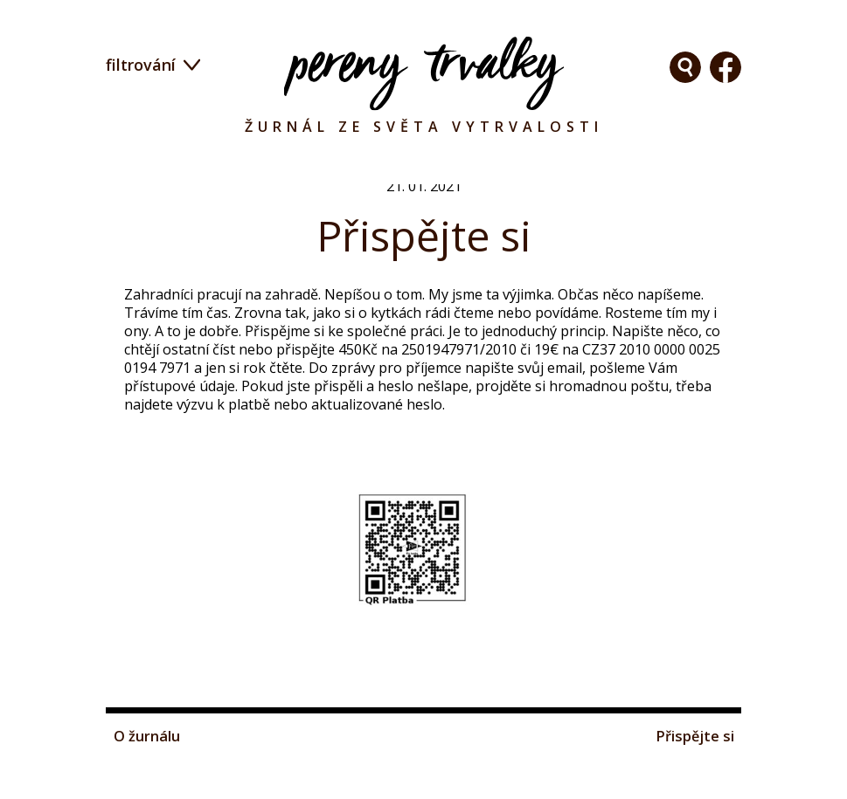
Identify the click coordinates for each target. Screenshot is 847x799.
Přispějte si (691, 785)
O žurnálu (150, 785)
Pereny (424, 73)
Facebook (685, 67)
